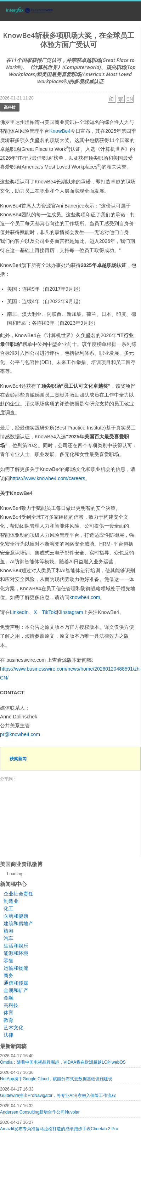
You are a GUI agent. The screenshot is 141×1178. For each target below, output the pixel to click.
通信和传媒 (16, 983)
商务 (8, 975)
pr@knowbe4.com (20, 734)
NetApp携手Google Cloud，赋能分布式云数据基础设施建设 (56, 1078)
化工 (8, 908)
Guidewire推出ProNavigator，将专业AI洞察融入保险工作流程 (58, 1095)
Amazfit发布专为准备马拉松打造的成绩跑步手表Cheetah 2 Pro (59, 1128)
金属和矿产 (16, 990)
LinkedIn (19, 612)
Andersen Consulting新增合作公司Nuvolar (40, 1112)
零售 (8, 960)
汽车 (8, 938)
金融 (8, 998)
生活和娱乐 (16, 946)
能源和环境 (16, 953)
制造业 (11, 901)
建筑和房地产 (18, 923)
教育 (8, 1020)
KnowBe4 (59, 131)
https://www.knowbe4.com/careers (47, 478)
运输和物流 (16, 968)
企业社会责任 (18, 894)
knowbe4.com (84, 597)
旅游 (8, 931)
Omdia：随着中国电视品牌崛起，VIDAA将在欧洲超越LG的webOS (63, 1062)
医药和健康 (16, 916)
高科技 (10, 107)
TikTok (49, 612)
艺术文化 (13, 1027)
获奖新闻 (18, 759)
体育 (8, 1012)
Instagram (72, 612)
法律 (8, 1035)
